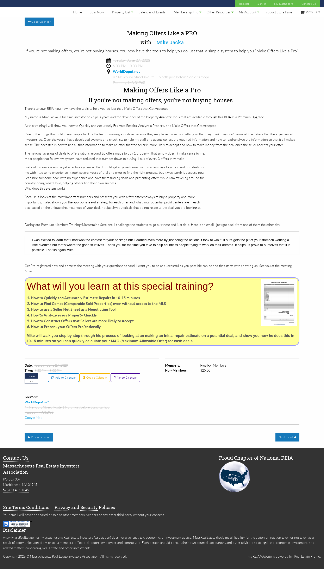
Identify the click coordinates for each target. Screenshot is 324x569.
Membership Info (186, 12)
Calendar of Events (152, 12)
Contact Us (308, 4)
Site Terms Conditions (26, 507)
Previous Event (39, 437)
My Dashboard (283, 4)
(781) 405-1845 (16, 490)
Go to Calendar (39, 22)
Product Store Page (278, 12)
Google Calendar (95, 377)
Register (244, 4)
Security (89, 507)
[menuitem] (77, 12)
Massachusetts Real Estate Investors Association (64, 556)
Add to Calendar (63, 377)
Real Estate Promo (307, 556)
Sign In (261, 4)
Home (77, 12)
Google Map (33, 417)
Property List (121, 12)
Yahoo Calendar (125, 377)
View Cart (310, 12)
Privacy (62, 507)
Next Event (287, 437)
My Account (247, 12)
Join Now (97, 12)
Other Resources (219, 12)
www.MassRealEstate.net (21, 537)
